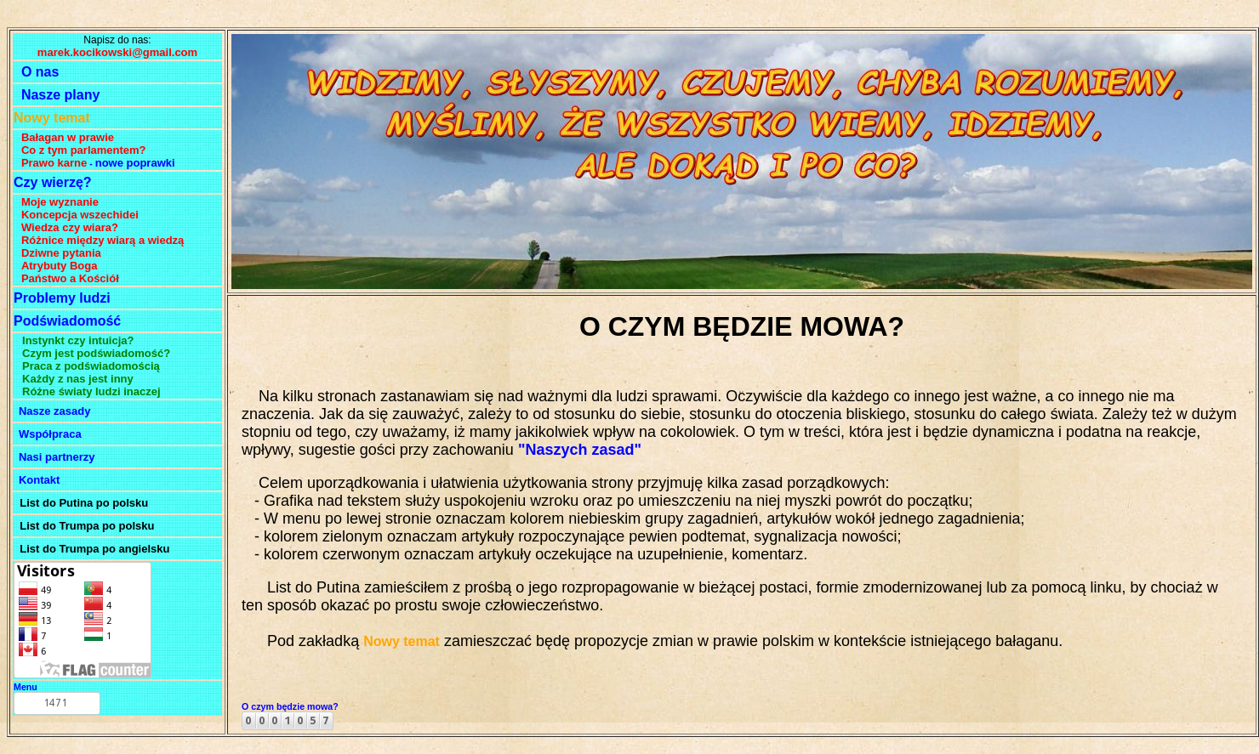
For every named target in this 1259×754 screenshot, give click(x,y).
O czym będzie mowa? (290, 706)
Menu (25, 687)
